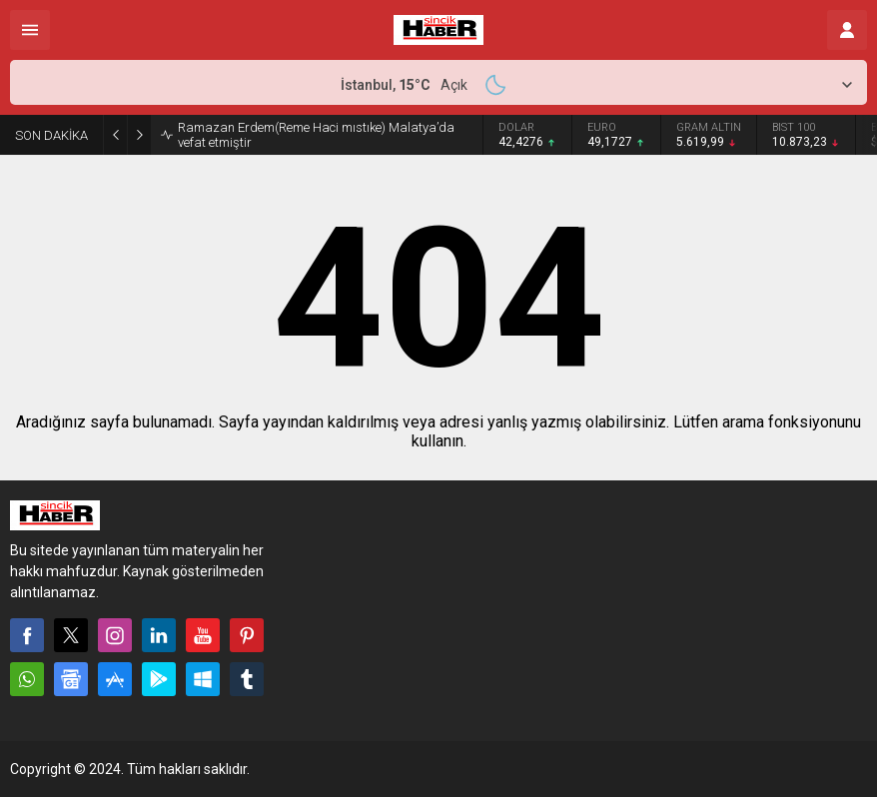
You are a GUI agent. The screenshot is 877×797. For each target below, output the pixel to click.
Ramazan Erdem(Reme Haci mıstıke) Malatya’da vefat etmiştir (316, 135)
